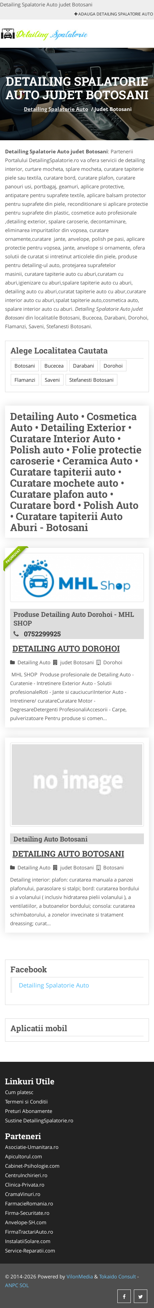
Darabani (83, 365)
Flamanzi (24, 379)
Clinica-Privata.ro (24, 1185)
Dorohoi (113, 365)
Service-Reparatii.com (30, 1250)
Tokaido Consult (117, 1276)
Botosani (24, 365)
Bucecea (54, 365)
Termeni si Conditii (26, 1101)
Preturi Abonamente (28, 1111)
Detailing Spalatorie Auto (56, 109)
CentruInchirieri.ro (26, 1175)
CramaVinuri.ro (22, 1194)
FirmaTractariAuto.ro (29, 1232)
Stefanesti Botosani (91, 379)
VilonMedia (80, 1276)
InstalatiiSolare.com (27, 1241)
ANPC (11, 1285)
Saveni (52, 379)
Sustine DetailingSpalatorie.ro (39, 1120)
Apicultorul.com (23, 1156)
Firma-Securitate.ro (27, 1213)
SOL (24, 1285)
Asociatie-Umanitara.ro (32, 1147)
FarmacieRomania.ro (29, 1203)
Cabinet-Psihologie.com (32, 1166)
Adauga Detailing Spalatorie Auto (113, 14)
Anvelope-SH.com (25, 1222)
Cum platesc (19, 1092)
